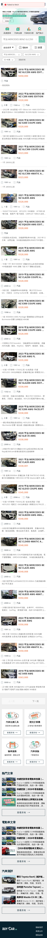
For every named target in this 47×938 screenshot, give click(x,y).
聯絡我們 (39, 927)
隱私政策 (39, 935)
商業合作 (39, 931)
